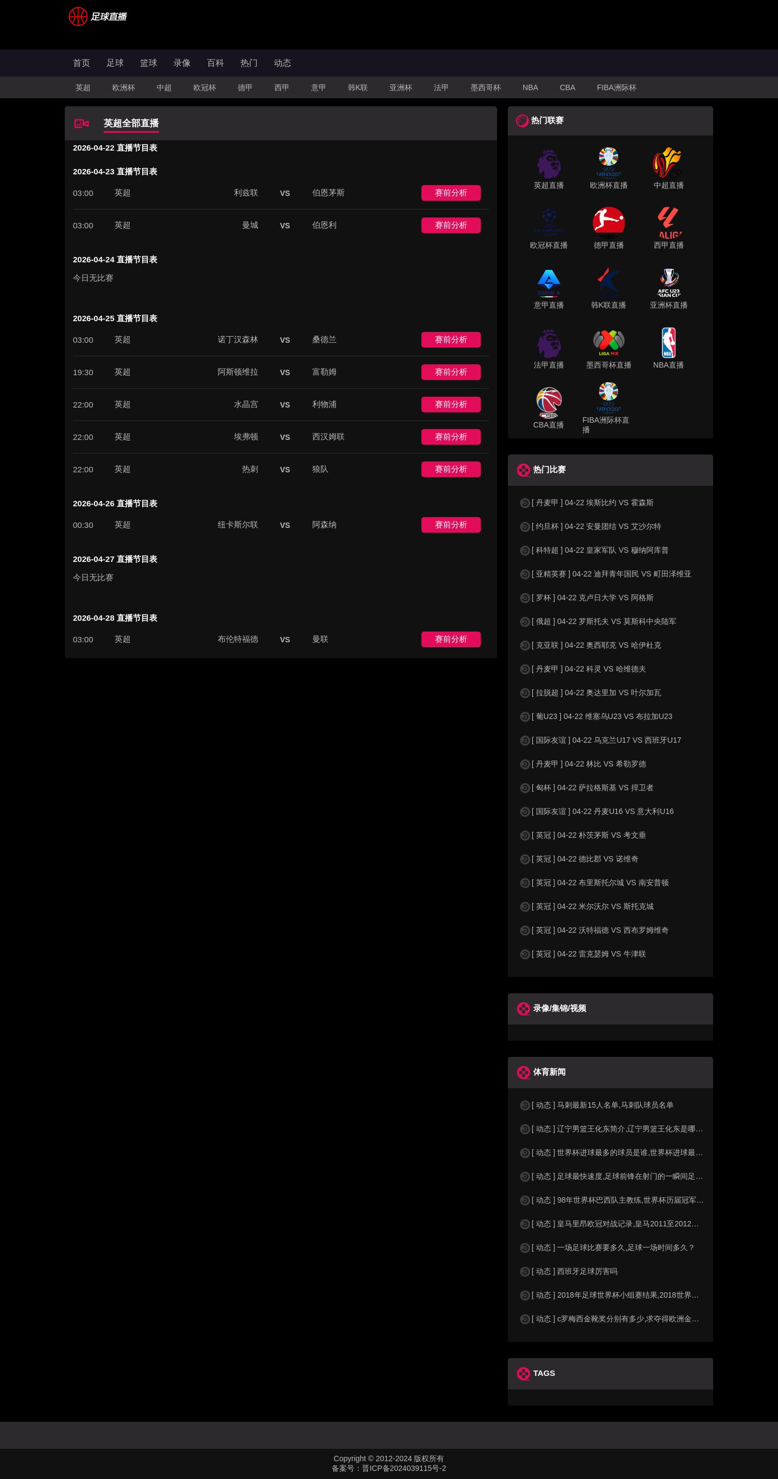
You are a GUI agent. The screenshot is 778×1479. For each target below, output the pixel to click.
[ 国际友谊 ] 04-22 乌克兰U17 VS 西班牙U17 (600, 740)
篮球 (148, 62)
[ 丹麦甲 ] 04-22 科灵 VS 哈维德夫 (582, 668)
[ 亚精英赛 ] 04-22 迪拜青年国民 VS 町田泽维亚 (605, 573)
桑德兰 (324, 339)
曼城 (250, 224)
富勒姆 (324, 371)
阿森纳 (324, 524)
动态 (282, 62)
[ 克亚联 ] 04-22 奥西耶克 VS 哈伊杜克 (590, 645)
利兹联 (246, 192)
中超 (164, 87)
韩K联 (358, 87)
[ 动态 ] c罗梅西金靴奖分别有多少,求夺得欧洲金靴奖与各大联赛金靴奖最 (647, 1318)
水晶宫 (246, 404)
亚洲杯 (401, 87)
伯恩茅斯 (328, 192)
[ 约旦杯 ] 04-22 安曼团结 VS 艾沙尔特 (590, 526)
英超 (83, 87)
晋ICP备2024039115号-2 (404, 1468)
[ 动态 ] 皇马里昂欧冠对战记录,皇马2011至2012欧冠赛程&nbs (629, 1223)
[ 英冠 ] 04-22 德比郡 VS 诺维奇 (579, 858)
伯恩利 (324, 224)
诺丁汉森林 (238, 339)
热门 (249, 62)
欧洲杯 (123, 87)
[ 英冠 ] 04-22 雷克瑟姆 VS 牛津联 (582, 953)
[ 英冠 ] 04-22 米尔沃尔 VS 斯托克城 (586, 906)
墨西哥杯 (486, 87)
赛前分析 (451, 192)
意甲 (318, 87)
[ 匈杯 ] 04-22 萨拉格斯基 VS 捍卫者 (586, 787)
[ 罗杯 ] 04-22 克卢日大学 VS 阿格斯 (586, 597)
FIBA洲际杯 (616, 87)
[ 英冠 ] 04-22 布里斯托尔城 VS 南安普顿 (594, 882)
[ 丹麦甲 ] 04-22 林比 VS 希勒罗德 (582, 763)
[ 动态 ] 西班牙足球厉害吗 (568, 1271)
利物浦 (324, 404)
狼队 (320, 468)
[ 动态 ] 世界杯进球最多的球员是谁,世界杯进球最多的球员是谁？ (633, 1152)
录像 (182, 62)
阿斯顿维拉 (238, 371)
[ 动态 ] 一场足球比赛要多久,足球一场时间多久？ (607, 1247)
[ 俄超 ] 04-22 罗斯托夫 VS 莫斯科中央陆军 (597, 621)
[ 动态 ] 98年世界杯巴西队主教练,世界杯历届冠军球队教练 (623, 1200)
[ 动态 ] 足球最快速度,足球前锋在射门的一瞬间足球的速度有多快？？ (641, 1176)
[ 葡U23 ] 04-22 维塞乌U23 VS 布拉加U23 (596, 716)
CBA (567, 87)
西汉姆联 (328, 436)
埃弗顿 (246, 436)
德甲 (245, 87)
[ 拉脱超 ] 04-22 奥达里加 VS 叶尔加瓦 (590, 692)
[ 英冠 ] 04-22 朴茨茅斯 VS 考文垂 (582, 835)
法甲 (441, 87)
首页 (81, 62)
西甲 (282, 87)
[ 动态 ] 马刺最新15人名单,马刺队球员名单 (596, 1105)
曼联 (320, 638)
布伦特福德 (238, 638)
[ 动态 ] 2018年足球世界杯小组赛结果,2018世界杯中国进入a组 (630, 1295)
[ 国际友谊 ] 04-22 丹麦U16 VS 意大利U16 (596, 811)
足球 (115, 62)
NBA (530, 87)
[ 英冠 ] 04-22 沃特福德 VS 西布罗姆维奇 (594, 930)
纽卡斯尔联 (238, 524)
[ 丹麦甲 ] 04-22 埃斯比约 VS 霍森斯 (586, 502)
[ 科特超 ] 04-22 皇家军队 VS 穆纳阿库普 (594, 550)
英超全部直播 (131, 123)
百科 (215, 62)
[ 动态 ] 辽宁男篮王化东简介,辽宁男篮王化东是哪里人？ (618, 1128)
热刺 (250, 468)
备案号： (347, 1468)
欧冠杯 (204, 87)
